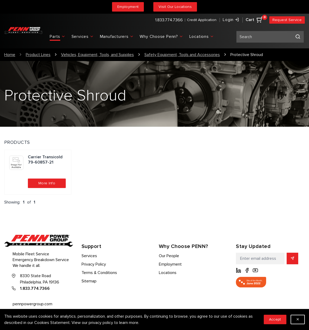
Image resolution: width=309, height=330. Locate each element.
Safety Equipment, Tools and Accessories (182, 54)
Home (9, 54)
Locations (167, 272)
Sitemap (89, 281)
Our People (169, 255)
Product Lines (38, 54)
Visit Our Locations (175, 6)
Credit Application (201, 20)
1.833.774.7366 (169, 20)
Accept (275, 319)
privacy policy (101, 322)
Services (89, 255)
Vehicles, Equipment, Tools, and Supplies (97, 54)
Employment (128, 6)
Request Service (287, 20)
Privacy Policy (94, 264)
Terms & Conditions (99, 272)
